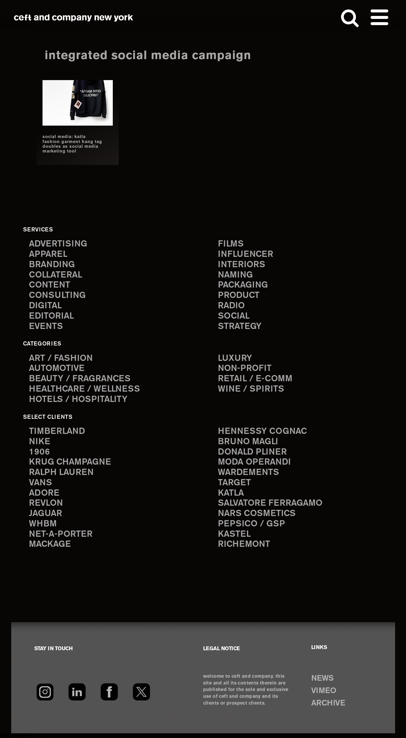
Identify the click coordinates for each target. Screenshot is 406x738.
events (46, 328)
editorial (52, 317)
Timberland (58, 433)
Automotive (57, 370)
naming (236, 275)
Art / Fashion (62, 359)
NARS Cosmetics (258, 517)
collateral (56, 275)
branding (53, 264)
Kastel (235, 538)
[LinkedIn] (77, 696)
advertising (59, 243)
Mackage (51, 549)
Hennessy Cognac (264, 433)
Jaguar (46, 517)
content (50, 285)
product (239, 296)
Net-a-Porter (61, 538)
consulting (58, 296)
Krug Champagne (71, 465)
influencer (246, 254)
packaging (244, 285)
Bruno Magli (249, 444)
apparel (49, 254)
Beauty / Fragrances (81, 380)
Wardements (249, 475)
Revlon (46, 507)
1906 (39, 454)
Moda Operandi (256, 465)
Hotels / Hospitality (79, 402)
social (234, 317)
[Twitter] (141, 696)
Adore (45, 496)
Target (235, 486)
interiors (242, 264)
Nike (40, 444)
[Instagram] (45, 696)
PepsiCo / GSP (252, 528)
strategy (240, 328)
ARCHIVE (329, 707)
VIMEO (325, 695)
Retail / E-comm (256, 380)
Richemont (245, 549)
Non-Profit (245, 370)
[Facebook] (109, 696)
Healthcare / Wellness (86, 391)
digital (46, 307)
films (231, 243)
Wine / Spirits (252, 391)
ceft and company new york (74, 18)
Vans (41, 486)
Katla (231, 496)
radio (232, 307)
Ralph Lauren (62, 475)
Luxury (236, 359)
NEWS (323, 683)
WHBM (43, 528)
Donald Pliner (253, 454)
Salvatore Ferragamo (272, 507)
